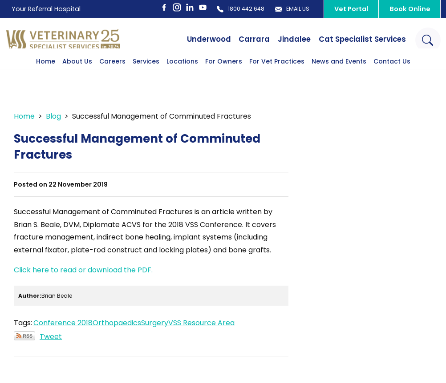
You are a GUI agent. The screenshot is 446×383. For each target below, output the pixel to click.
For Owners (223, 75)
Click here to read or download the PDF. (83, 270)
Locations (182, 75)
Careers (112, 75)
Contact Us (391, 75)
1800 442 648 (218, 8)
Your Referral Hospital (49, 8)
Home (45, 75)
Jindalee (281, 39)
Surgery (154, 323)
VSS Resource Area (201, 323)
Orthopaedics (117, 323)
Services (146, 75)
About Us (77, 75)
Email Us (281, 8)
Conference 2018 (63, 323)
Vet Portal (345, 9)
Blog (53, 116)
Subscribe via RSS (24, 335)
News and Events (339, 75)
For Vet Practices (276, 75)
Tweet (51, 336)
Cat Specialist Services (354, 39)
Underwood (188, 39)
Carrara (237, 39)
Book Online (407, 9)
